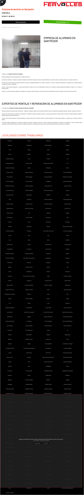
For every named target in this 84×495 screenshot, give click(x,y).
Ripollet (67, 253)
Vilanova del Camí (10, 163)
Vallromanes (29, 334)
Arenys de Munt (48, 280)
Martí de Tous (67, 208)
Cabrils (9, 154)
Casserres (29, 294)
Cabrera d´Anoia (29, 267)
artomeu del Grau (9, 195)
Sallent (48, 154)
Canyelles (48, 213)
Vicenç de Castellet (29, 285)
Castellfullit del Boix (48, 370)
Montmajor (67, 222)
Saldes (29, 343)
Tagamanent (29, 145)
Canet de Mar (48, 249)
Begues (48, 298)
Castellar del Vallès (48, 388)
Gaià (67, 217)
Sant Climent (29, 352)
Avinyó (67, 167)
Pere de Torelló (29, 181)
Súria (67, 339)
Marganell (48, 262)
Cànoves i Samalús (48, 285)
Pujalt (48, 276)
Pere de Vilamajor (10, 181)
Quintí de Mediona (67, 325)
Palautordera (10, 316)
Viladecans (67, 375)
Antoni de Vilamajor (10, 258)
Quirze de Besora (48, 325)
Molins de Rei (10, 244)
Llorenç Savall (48, 307)
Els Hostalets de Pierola (48, 231)
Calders (67, 195)
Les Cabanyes (48, 348)
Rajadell (67, 379)
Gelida (9, 361)
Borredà (48, 267)
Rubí (10, 488)
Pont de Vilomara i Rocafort (29, 276)
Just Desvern (10, 312)
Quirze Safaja (10, 325)
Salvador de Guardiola (67, 176)
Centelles (68, 240)
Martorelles (9, 262)
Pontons (10, 280)
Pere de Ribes (10, 176)
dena (29, 366)
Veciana (9, 334)
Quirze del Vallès (29, 325)
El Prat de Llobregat (67, 231)
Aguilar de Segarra (48, 199)
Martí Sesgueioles (48, 176)
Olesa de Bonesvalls (67, 361)
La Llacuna (10, 370)
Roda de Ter (29, 488)
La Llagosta (29, 321)
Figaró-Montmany (67, 289)
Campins (67, 249)
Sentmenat (48, 217)
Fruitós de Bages (48, 321)
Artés (48, 488)
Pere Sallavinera (29, 330)
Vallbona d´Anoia (29, 339)
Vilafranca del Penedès (48, 163)
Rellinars (48, 379)
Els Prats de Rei (29, 217)
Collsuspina (48, 167)
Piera (67, 294)
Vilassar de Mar (10, 213)
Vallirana (48, 334)
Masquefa (67, 258)
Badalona (10, 379)
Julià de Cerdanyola (29, 253)
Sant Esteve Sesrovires (67, 312)
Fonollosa (10, 276)
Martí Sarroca (48, 208)
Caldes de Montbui (29, 172)
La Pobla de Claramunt (67, 316)
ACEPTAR (45, 443)
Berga (67, 262)
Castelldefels (48, 366)
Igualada (67, 145)
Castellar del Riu (67, 388)
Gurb (10, 149)
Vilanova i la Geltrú (67, 384)
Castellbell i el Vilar (29, 388)
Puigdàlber (48, 181)
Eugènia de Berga (67, 393)
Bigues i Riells (10, 285)
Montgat (10, 226)
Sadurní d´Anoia (29, 204)
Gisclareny (67, 271)
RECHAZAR (37, 443)
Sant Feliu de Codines (48, 312)
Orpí (48, 235)
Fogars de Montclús (10, 289)
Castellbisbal (9, 249)
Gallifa (67, 298)
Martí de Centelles (29, 185)
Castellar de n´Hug (10, 393)
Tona (29, 213)
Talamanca (10, 145)
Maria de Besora (48, 145)
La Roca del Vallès (67, 348)
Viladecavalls (48, 375)
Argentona (29, 280)
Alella (48, 149)
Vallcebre (10, 339)
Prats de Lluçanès (67, 276)
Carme (48, 294)
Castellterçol (29, 195)
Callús (10, 271)
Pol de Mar (10, 330)
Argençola (67, 303)
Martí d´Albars (29, 307)
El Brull (67, 366)
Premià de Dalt (29, 370)
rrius (67, 163)
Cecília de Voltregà (48, 204)
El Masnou (29, 231)
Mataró (29, 375)
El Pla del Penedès (10, 231)
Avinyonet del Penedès (67, 226)
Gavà (29, 361)
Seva (29, 235)
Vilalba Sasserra (9, 208)
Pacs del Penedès (29, 379)
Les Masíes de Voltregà (67, 343)
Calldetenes (29, 271)
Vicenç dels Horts (48, 185)
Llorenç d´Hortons (67, 307)
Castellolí (48, 195)
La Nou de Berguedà (10, 321)
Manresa (29, 154)
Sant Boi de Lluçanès (48, 190)
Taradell (67, 140)
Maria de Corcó (10, 357)
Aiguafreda (29, 199)
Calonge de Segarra (10, 253)
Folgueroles (67, 285)
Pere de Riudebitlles (67, 172)
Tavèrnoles (48, 140)
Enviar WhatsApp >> (62, 22)
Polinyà (29, 244)
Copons (29, 167)
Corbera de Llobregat (9, 167)
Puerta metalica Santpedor (67, 488)
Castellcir (10, 375)
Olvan (29, 240)
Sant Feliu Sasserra (48, 172)
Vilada (48, 330)
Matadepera (48, 258)
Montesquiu (29, 226)
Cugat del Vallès (9, 204)
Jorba (29, 222)
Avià (67, 267)
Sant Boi (67, 190)
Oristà (67, 235)
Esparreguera (10, 217)
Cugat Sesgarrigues (67, 199)
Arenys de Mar (67, 280)
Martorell (29, 262)
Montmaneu (48, 222)
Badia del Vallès (29, 384)
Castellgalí (10, 384)
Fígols (48, 289)
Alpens (29, 149)
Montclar (48, 226)
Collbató (67, 213)
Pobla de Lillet (48, 244)
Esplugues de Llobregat (10, 294)
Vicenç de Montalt (10, 190)
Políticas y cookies (10, 492)
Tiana (29, 158)
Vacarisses (48, 339)
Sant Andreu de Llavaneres (29, 258)
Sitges (9, 235)
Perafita (10, 298)
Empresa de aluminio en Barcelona (12, 27)
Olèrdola (10, 366)
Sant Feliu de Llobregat (29, 312)
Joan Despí (48, 253)
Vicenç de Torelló (67, 185)
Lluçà (48, 303)
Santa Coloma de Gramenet (48, 357)
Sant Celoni (48, 352)
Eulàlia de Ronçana (29, 393)
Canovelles (29, 249)
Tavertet (29, 140)
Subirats (10, 343)
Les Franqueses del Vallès (29, 348)
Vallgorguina (67, 334)
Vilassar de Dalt (48, 384)
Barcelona (10, 140)
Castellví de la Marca (10, 185)
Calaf (10, 199)
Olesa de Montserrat (48, 361)
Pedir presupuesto (21, 22)
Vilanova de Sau (67, 204)
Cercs (48, 240)
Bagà (67, 149)
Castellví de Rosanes (67, 181)
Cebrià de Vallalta (29, 190)
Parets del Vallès (29, 298)
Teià (67, 158)
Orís (10, 240)
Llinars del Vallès (48, 343)
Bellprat (9, 267)
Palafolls (67, 154)
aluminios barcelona (4, 27)
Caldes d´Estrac (9, 172)
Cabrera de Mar (29, 163)
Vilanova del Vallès (10, 388)
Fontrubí (10, 222)
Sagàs (29, 303)
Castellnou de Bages (9, 307)
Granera (48, 271)
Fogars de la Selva (29, 289)
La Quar (9, 352)
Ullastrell (29, 357)
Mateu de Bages (29, 176)
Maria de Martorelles (67, 352)
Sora (10, 303)
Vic (67, 330)
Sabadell (29, 316)
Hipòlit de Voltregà (29, 208)
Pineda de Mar (67, 244)
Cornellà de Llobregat (67, 357)
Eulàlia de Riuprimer (48, 393)
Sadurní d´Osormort (48, 316)
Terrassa (48, 158)
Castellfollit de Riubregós (67, 370)
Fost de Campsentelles (67, 321)
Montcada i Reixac (10, 158)
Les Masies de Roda (10, 348)
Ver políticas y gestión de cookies (41, 440)
